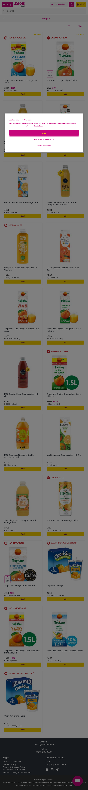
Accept (44, 133)
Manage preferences (44, 145)
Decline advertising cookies (44, 139)
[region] (44, 132)
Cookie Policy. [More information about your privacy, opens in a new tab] (38, 126)
